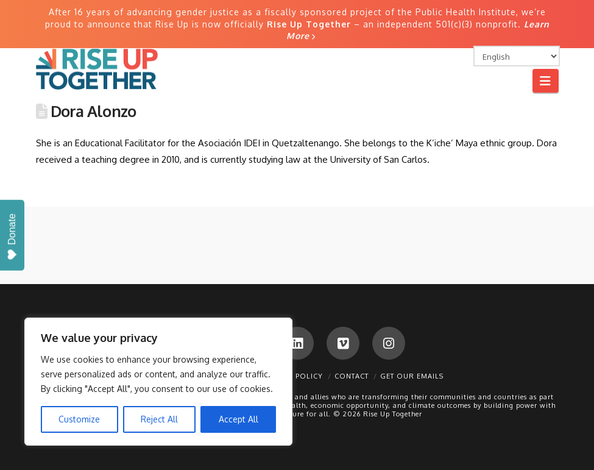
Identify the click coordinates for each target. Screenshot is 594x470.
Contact (351, 376)
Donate (12, 236)
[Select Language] (516, 56)
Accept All (238, 419)
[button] (545, 81)
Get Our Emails (412, 376)
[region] (158, 382)
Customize (79, 419)
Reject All (159, 419)
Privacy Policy (292, 376)
